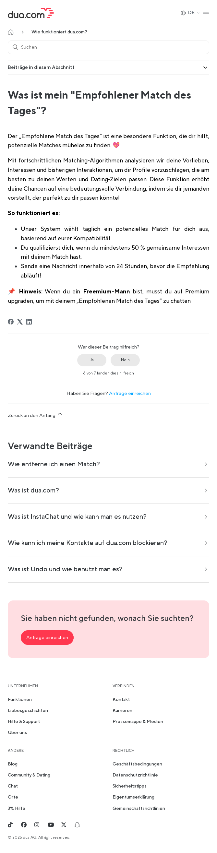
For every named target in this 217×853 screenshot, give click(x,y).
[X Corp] (20, 322)
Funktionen (20, 700)
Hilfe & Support (24, 722)
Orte (13, 797)
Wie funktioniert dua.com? (59, 32)
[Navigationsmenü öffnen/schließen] (206, 13)
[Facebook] (11, 322)
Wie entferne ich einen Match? (54, 464)
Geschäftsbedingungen (137, 764)
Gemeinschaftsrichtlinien (139, 809)
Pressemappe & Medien (138, 722)
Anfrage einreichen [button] (47, 637)
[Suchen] (108, 47)
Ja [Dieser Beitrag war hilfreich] (92, 360)
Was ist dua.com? (33, 490)
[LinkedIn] (29, 322)
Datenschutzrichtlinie (135, 775)
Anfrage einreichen (130, 393)
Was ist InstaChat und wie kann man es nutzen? (77, 517)
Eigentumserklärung (133, 797)
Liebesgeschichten (28, 711)
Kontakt (121, 700)
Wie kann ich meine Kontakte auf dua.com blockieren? (87, 543)
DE (190, 13)
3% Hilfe (16, 809)
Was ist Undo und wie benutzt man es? (65, 569)
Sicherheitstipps (130, 786)
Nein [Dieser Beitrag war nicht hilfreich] (125, 360)
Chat (13, 786)
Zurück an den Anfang (35, 414)
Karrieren (122, 711)
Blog (13, 764)
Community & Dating (29, 775)
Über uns (17, 733)
